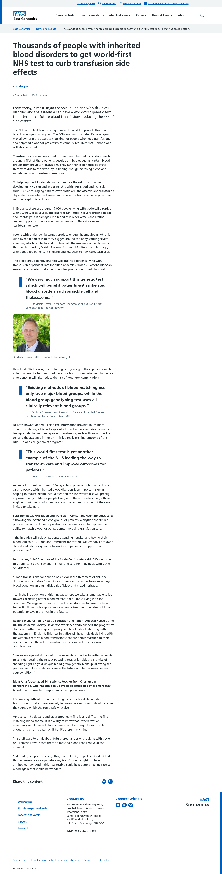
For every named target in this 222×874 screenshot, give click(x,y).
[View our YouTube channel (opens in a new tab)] (119, 806)
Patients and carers (29, 815)
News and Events (46, 28)
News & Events (163, 15)
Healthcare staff (92, 15)
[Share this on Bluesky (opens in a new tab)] (105, 781)
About (183, 15)
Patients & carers (120, 15)
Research (23, 828)
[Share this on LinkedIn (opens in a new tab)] (111, 781)
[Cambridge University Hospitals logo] (28, 15)
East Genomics (21, 28)
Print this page (21, 86)
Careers (142, 15)
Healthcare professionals (32, 808)
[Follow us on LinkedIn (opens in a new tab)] (125, 806)
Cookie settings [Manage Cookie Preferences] (103, 860)
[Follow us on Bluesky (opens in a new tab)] (131, 806)
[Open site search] (202, 15)
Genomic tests (66, 15)
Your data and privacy (68, 860)
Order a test (25, 801)
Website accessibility (43, 860)
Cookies (88, 860)
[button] (84, 3)
